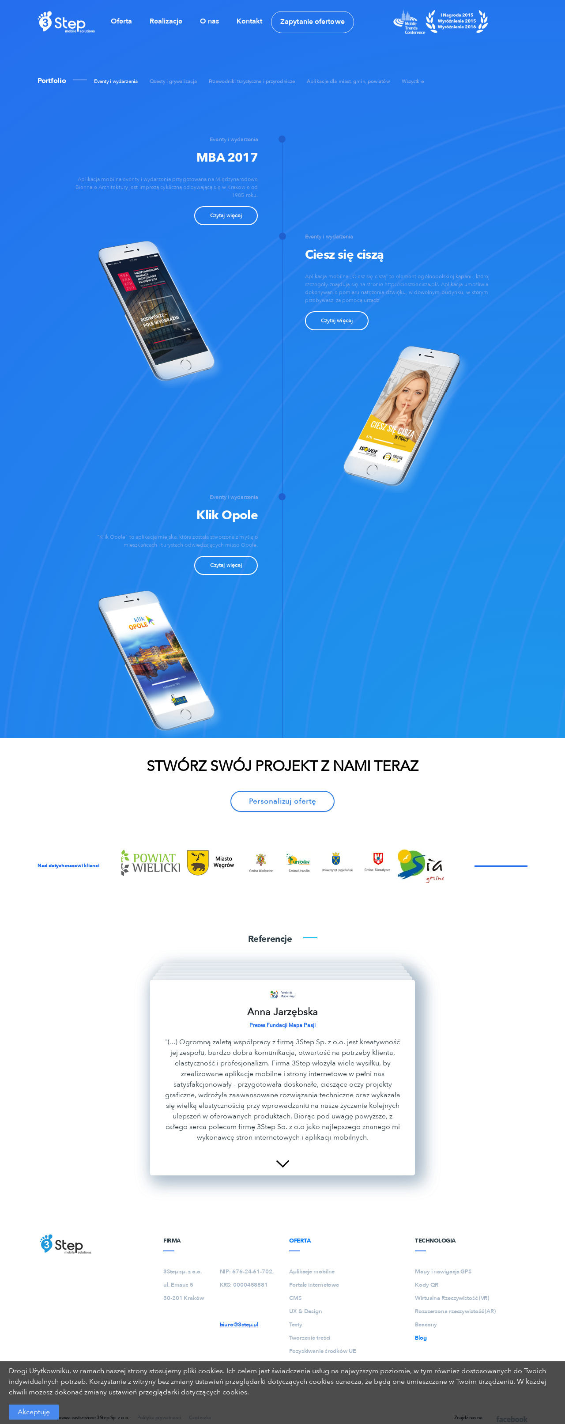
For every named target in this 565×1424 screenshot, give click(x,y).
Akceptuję (34, 1412)
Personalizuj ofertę (282, 801)
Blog (421, 1338)
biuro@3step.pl (239, 1325)
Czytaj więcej (226, 215)
